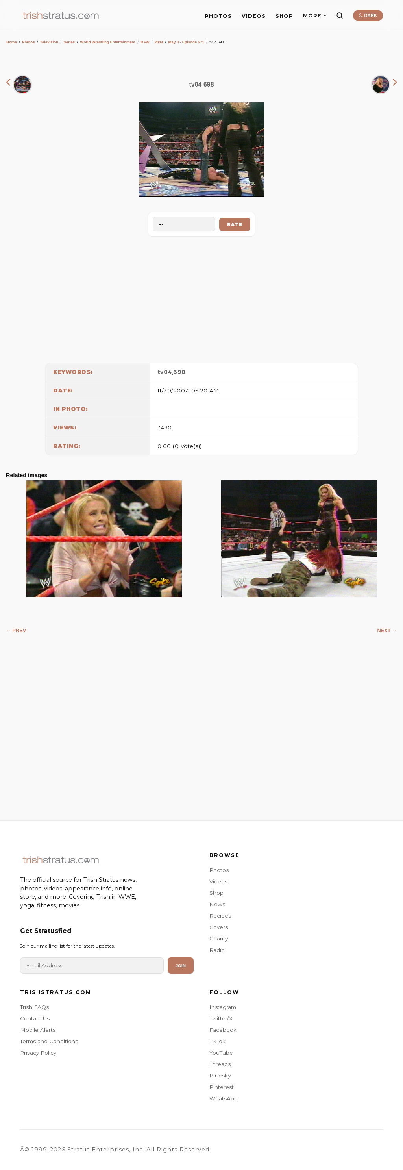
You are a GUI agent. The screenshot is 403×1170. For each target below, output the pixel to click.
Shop (216, 893)
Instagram (222, 1007)
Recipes (220, 916)
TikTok (217, 1041)
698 (179, 372)
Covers (218, 927)
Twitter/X (221, 1018)
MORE (314, 16)
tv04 (164, 372)
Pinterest (221, 1087)
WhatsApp (223, 1098)
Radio (217, 950)
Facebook (223, 1030)
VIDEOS (254, 16)
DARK (368, 15)
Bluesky (220, 1075)
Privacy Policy (38, 1053)
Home (11, 42)
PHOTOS (218, 16)
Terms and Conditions (49, 1041)
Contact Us (35, 1018)
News (217, 904)
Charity (218, 938)
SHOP (284, 16)
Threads (220, 1064)
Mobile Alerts (37, 1030)
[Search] (339, 15)
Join (181, 965)
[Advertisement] (201, 297)
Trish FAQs (34, 1007)
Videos (218, 881)
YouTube (221, 1053)
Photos (28, 42)
